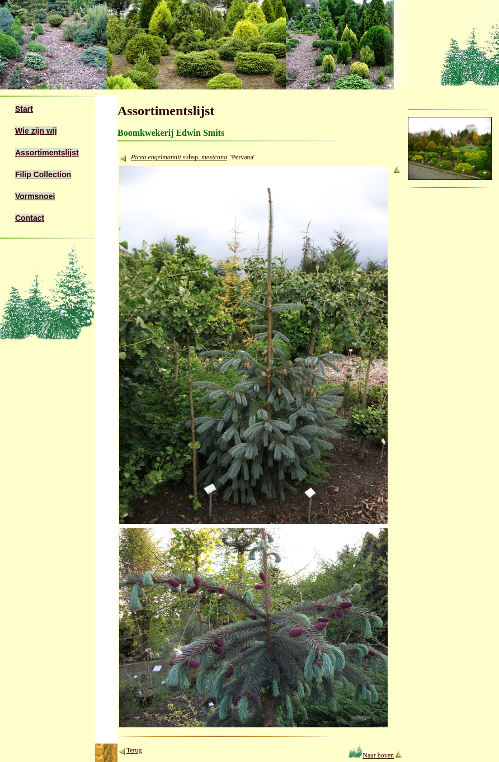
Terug (134, 750)
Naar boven (371, 755)
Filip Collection (43, 174)
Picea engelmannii (157, 157)
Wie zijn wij (36, 130)
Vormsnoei (35, 196)
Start (24, 109)
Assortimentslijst (47, 152)
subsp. (205, 157)
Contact (29, 218)
